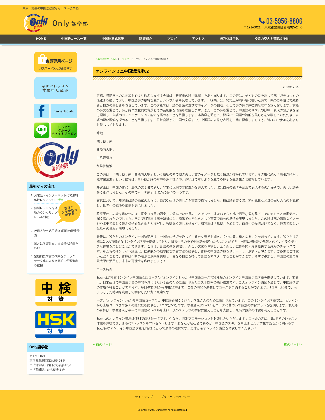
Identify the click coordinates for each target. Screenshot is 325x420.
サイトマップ (144, 397)
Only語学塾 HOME (106, 59)
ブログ (125, 59)
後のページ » (293, 344)
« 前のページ (102, 344)
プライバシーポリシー (175, 397)
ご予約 (59, 200)
